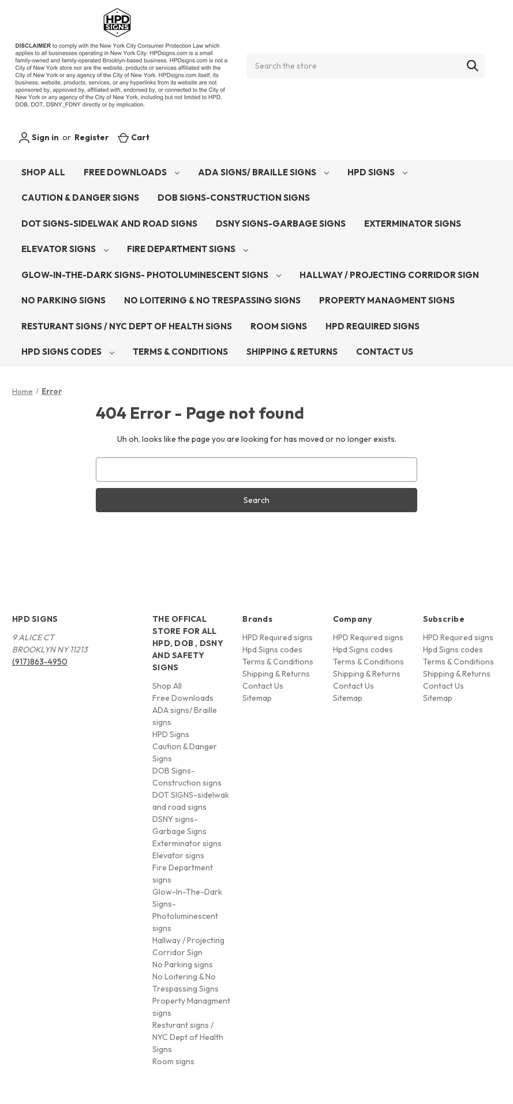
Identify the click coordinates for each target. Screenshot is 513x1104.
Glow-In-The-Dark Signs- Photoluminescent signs (151, 274)
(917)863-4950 (40, 661)
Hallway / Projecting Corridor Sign (389, 274)
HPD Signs (377, 172)
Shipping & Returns (292, 351)
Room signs (278, 326)
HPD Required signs (372, 326)
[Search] (472, 66)
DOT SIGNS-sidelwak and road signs (109, 223)
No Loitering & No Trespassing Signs (212, 300)
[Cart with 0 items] (133, 137)
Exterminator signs (412, 223)
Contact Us (384, 351)
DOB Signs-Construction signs (234, 197)
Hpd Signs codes (67, 351)
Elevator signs (64, 248)
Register (91, 137)
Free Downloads (131, 172)
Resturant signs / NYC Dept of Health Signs (126, 326)
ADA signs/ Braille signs (263, 172)
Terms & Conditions (180, 351)
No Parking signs (63, 300)
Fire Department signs (187, 248)
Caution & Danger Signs (80, 197)
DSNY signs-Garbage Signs (281, 223)
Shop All (43, 172)
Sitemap (257, 698)
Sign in (38, 138)
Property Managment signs (387, 300)
